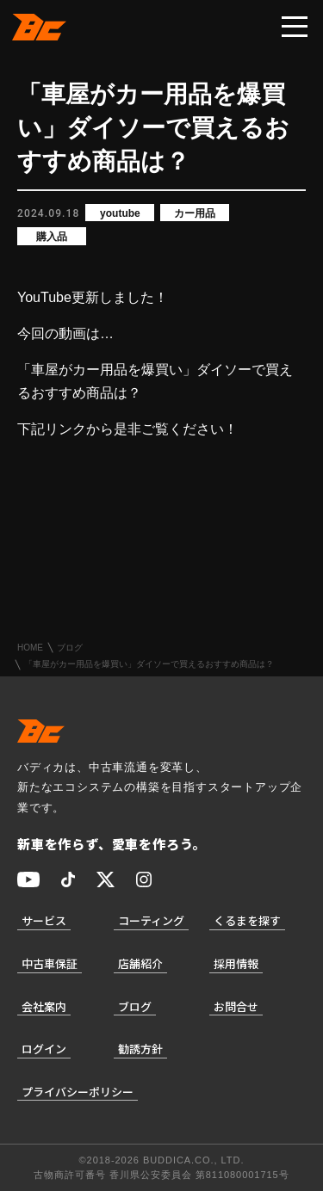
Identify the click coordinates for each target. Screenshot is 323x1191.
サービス (44, 920)
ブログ (70, 647)
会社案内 (44, 1006)
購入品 (51, 237)
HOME (30, 647)
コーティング (151, 920)
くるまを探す (247, 920)
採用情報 (236, 963)
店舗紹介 (140, 963)
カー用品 (194, 213)
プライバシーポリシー (78, 1091)
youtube (120, 213)
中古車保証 (50, 963)
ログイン (44, 1048)
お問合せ (236, 1006)
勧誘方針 (140, 1048)
